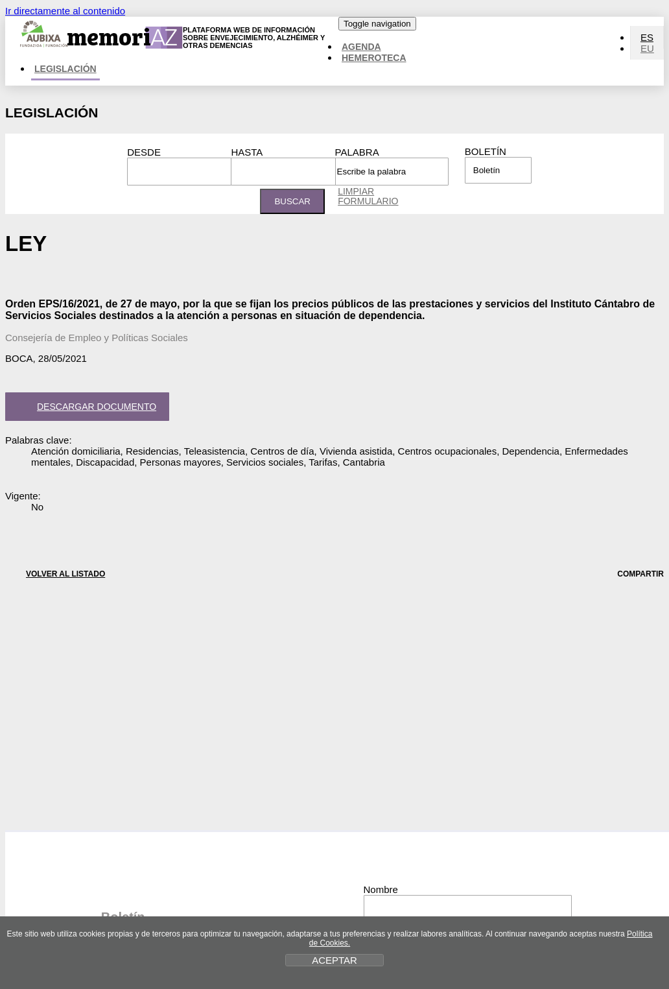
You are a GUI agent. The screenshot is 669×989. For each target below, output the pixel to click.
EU (647, 48)
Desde (144, 152)
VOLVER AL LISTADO (55, 573)
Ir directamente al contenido (65, 10)
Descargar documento (85, 408)
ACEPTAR (334, 960)
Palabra (357, 152)
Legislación (65, 69)
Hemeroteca (374, 58)
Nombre (381, 889)
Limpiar (368, 196)
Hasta (246, 152)
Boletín (485, 151)
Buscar (292, 201)
